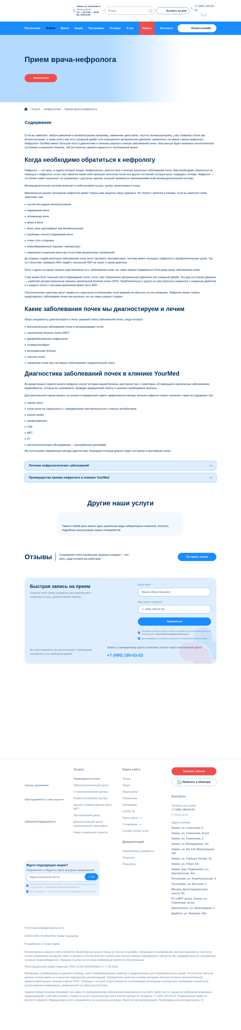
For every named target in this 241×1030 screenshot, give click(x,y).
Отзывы (115, 27)
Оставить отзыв (197, 557)
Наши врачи (130, 794)
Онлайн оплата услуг (136, 833)
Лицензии (128, 859)
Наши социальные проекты (91, 834)
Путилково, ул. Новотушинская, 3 (194, 883)
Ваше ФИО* (144, 586)
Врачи (65, 27)
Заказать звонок (194, 774)
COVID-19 (129, 813)
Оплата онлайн (197, 27)
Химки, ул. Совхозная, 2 (187, 843)
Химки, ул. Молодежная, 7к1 (190, 848)
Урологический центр (87, 817)
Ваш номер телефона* (150, 603)
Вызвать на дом (173, 10)
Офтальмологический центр (91, 787)
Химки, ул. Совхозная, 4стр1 (190, 837)
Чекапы (147, 27)
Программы (96, 27)
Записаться (41, 77)
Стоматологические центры (91, 794)
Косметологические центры (91, 800)
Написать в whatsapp (194, 786)
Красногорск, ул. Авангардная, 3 (193, 912)
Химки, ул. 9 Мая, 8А (185, 868)
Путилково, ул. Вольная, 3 (189, 888)
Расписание (32, 27)
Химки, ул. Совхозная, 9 (187, 832)
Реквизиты (129, 866)
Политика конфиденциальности (44, 932)
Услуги (79, 771)
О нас (130, 27)
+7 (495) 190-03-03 (205, 7)
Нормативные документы (138, 853)
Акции (78, 27)
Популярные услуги (87, 781)
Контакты (166, 27)
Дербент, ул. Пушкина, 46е (189, 917)
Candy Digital (51, 948)
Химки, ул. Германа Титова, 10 (192, 863)
